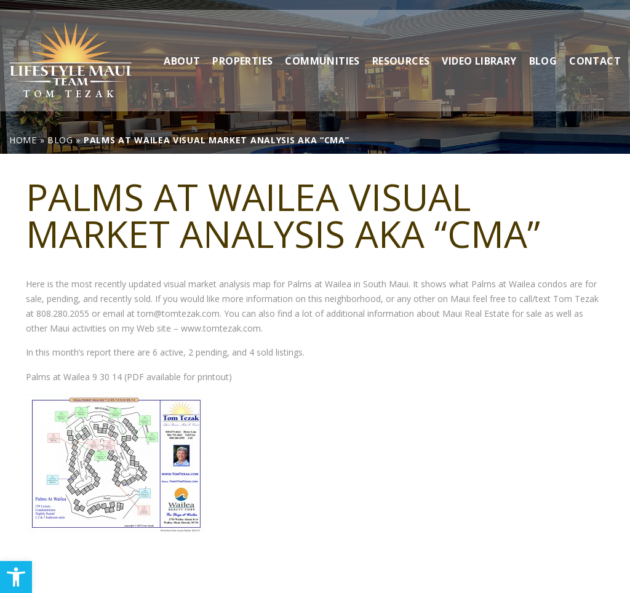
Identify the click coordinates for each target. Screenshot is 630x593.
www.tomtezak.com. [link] (222, 328)
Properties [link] (242, 50)
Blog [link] (543, 50)
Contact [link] (595, 50)
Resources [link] (401, 50)
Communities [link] (322, 50)
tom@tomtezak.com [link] (178, 313)
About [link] (182, 50)
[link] (16, 577)
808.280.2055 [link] (62, 313)
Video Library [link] (479, 50)
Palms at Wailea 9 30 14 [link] (74, 377)
